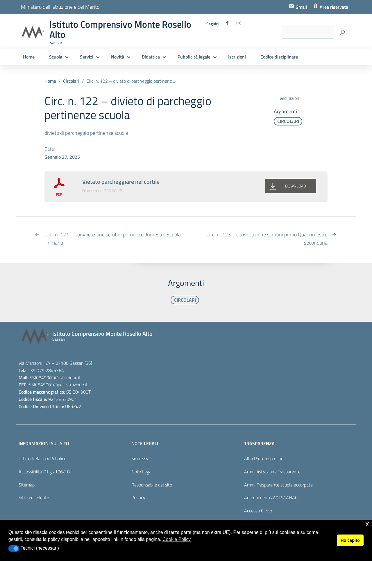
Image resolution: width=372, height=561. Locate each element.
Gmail (300, 6)
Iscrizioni (237, 56)
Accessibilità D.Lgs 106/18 (44, 471)
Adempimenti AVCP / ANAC (271, 497)
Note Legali (142, 471)
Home (29, 56)
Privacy (138, 497)
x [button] (367, 524)
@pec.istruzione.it (70, 384)
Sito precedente (34, 497)
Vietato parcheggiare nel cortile (121, 181)
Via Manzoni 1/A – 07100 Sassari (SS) (55, 363)
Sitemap (27, 484)
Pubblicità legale (194, 56)
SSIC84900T (42, 377)
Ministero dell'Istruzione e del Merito (60, 7)
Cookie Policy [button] (176, 539)
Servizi (86, 56)
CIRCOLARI (288, 121)
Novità (117, 56)
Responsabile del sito (151, 484)
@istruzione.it (67, 377)
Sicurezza (140, 458)
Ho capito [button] (350, 540)
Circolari (71, 80)
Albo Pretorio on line (263, 458)
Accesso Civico (258, 510)
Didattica (151, 56)
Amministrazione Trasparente (272, 471)
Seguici (212, 24)
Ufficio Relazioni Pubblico (42, 458)
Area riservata (333, 6)
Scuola (55, 56)
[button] (13, 548)
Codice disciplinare (279, 56)
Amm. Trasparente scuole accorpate (278, 484)
